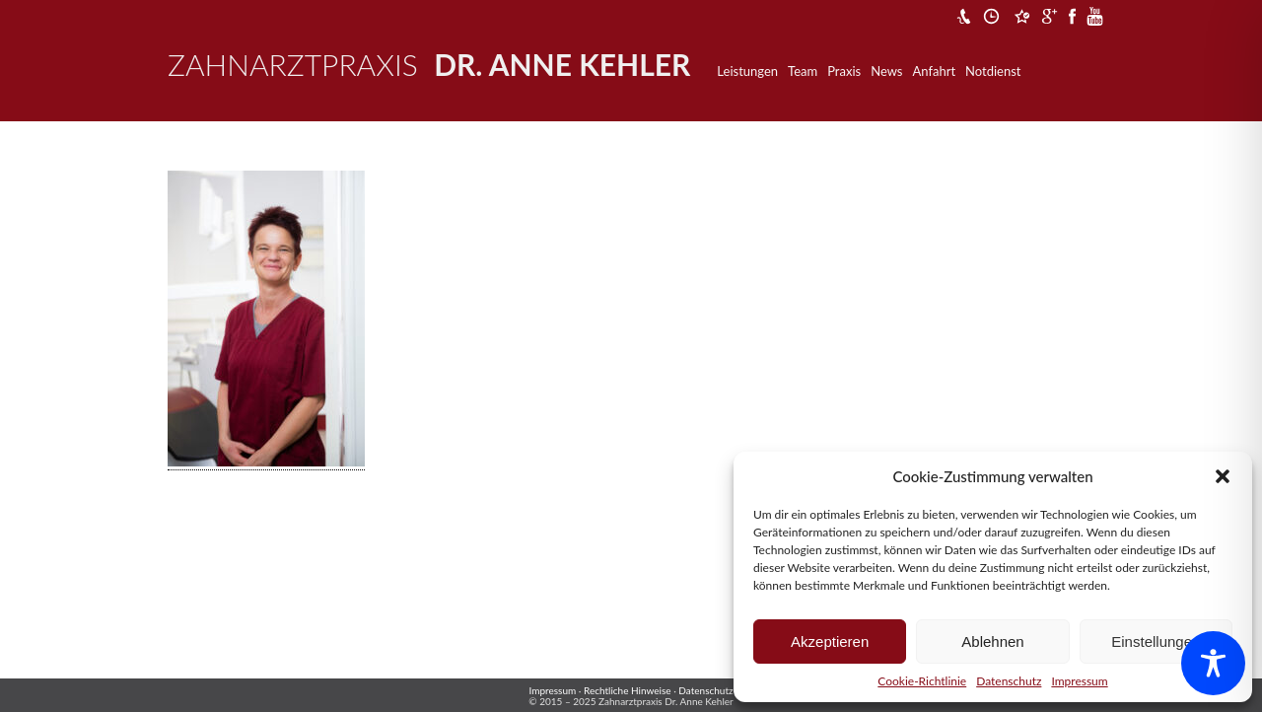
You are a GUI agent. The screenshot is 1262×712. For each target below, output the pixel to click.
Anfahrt (934, 71)
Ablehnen (992, 641)
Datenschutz (1008, 681)
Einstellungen (1155, 641)
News (886, 71)
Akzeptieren (830, 641)
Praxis (844, 71)
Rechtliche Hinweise (627, 690)
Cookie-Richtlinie (921, 681)
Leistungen (747, 71)
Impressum (1079, 681)
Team (802, 71)
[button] (1222, 476)
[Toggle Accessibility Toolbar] (1213, 663)
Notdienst (992, 71)
